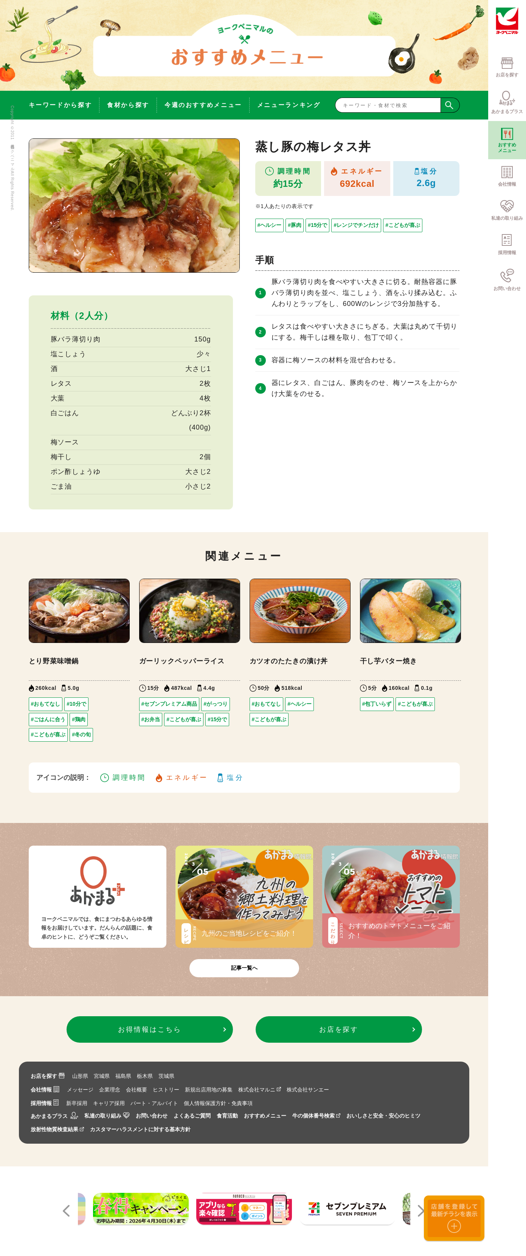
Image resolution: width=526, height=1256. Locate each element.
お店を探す (48, 1076)
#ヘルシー (270, 225)
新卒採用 (76, 1103)
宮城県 (102, 1076)
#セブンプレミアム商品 (169, 704)
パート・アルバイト (154, 1103)
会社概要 (136, 1090)
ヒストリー (166, 1090)
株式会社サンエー (308, 1090)
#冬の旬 (81, 734)
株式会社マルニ (259, 1090)
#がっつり (215, 704)
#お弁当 (150, 719)
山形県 (80, 1076)
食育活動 (227, 1116)
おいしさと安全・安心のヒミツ (383, 1116)
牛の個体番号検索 (316, 1116)
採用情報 (45, 1103)
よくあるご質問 (192, 1116)
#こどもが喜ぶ (402, 225)
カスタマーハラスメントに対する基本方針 (140, 1129)
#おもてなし (46, 704)
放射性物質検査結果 (57, 1129)
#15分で (317, 225)
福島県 (123, 1076)
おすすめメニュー (265, 1116)
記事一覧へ (244, 968)
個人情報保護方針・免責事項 (218, 1103)
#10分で (76, 704)
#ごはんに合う (48, 719)
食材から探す (128, 105)
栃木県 (145, 1076)
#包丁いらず (377, 704)
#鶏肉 (78, 719)
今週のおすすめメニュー (203, 105)
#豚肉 (294, 225)
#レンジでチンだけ (356, 225)
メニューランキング (289, 105)
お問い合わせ (152, 1116)
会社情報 (45, 1090)
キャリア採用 (109, 1103)
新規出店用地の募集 (209, 1090)
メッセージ (80, 1090)
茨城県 (166, 1076)
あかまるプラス (54, 1116)
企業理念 (109, 1090)
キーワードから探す (60, 105)
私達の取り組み (107, 1116)
